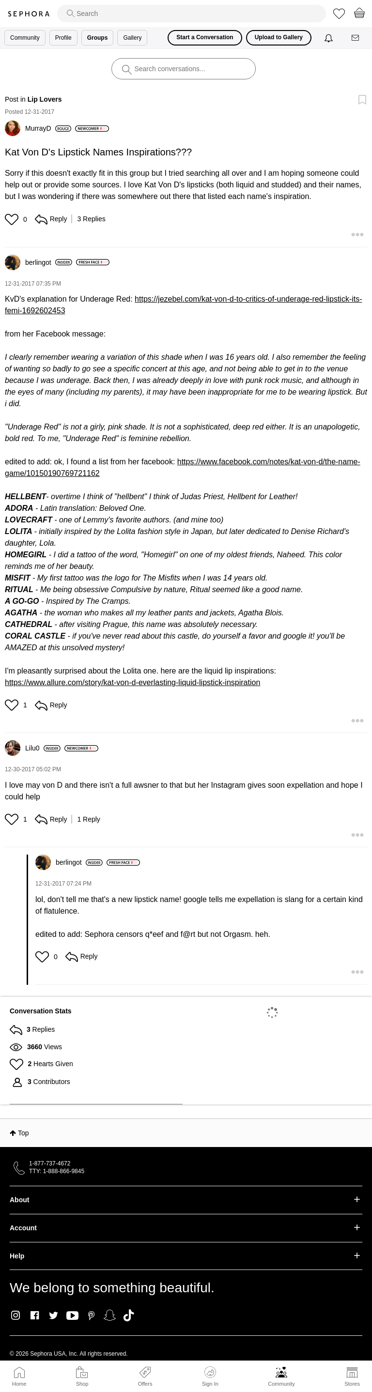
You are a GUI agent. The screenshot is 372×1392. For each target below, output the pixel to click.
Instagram (16, 1315)
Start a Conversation (204, 37)
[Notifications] (329, 38)
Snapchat (110, 1315)
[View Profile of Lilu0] (43, 748)
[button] (13, 219)
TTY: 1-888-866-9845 (56, 1171)
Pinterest (91, 1315)
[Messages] (356, 38)
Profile (63, 37)
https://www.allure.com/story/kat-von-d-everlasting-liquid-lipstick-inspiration (132, 682)
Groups (97, 37)
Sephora (28, 13)
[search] (191, 13)
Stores (352, 1384)
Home (19, 1384)
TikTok (129, 1315)
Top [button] (23, 1133)
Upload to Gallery (279, 37)
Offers (145, 1384)
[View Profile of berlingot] (48, 262)
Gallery (132, 37)
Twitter (53, 1315)
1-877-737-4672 (49, 1163)
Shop (82, 1384)
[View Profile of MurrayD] (48, 128)
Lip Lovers (45, 99)
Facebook (35, 1315)
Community (281, 1384)
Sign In (210, 1376)
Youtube (72, 1316)
